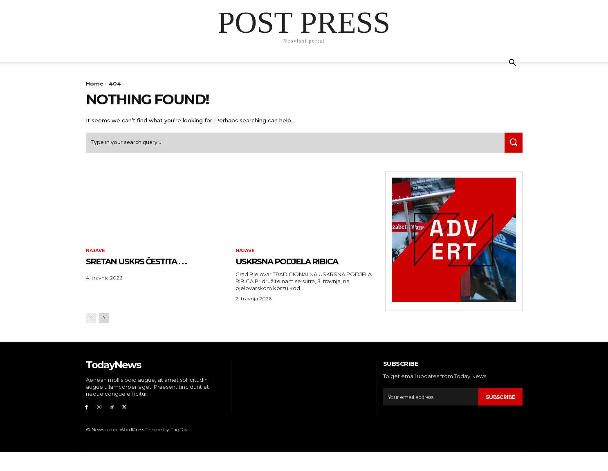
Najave (96, 254)
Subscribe (499, 414)
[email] (429, 414)
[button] (513, 64)
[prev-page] (91, 335)
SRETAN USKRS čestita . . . (154, 271)
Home (94, 83)
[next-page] (104, 335)
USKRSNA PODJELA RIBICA (288, 271)
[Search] (511, 146)
